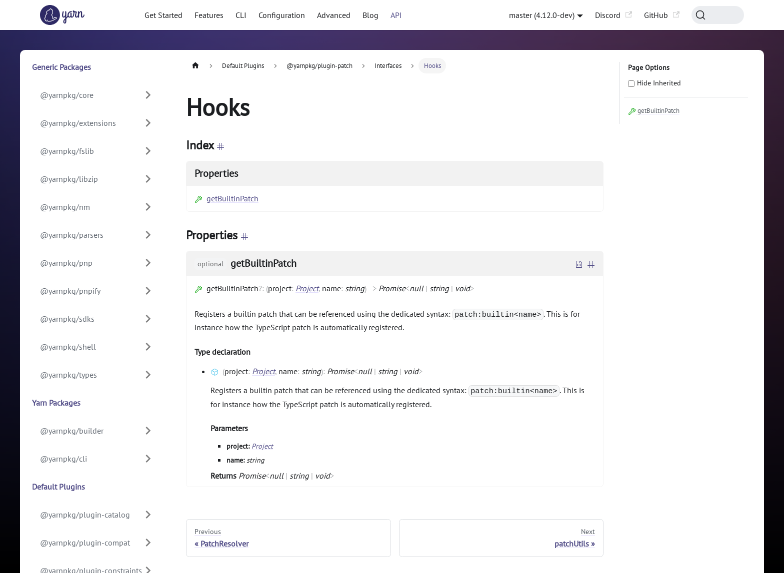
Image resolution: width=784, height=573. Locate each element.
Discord (613, 15)
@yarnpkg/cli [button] (63, 459)
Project (307, 288)
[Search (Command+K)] (718, 15)
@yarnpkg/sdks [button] (67, 319)
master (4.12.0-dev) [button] (541, 15)
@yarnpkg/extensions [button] (78, 123)
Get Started (163, 15)
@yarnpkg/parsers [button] (72, 235)
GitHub (662, 15)
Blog (370, 15)
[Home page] (195, 65)
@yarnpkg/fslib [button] (67, 151)
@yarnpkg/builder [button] (72, 431)
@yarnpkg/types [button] (68, 375)
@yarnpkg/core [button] (67, 95)
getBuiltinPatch (226, 198)
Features (209, 15)
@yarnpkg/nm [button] (65, 207)
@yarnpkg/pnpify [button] (70, 291)
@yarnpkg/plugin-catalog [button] (85, 515)
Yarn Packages (56, 403)
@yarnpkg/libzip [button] (69, 179)
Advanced (333, 15)
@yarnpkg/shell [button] (68, 347)
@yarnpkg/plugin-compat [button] (85, 543)
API (396, 15)
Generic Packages (61, 67)
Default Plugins (58, 487)
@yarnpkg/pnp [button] (66, 263)
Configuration (281, 15)
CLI (241, 15)
